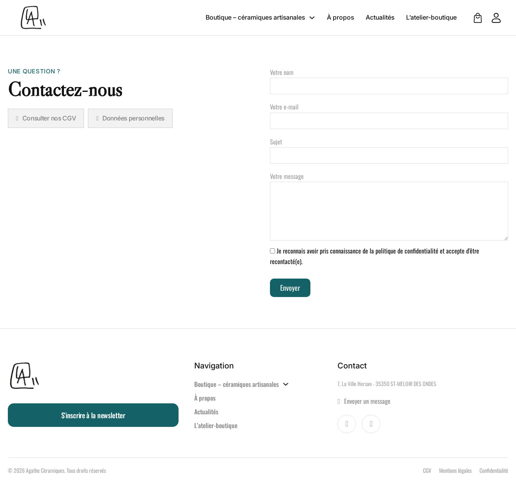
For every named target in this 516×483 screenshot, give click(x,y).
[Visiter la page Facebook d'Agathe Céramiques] (347, 424)
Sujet (389, 148)
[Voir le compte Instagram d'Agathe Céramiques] (371, 424)
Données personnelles (130, 118)
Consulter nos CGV (46, 118)
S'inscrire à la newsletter (93, 415)
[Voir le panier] (477, 18)
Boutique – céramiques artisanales (255, 17)
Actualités (380, 17)
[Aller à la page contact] (422, 401)
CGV (427, 470)
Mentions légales (455, 470)
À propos (340, 17)
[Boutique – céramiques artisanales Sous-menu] (312, 18)
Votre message (389, 206)
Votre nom (389, 79)
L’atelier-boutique (431, 17)
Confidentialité (494, 470)
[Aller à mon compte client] (492, 18)
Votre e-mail (389, 113)
